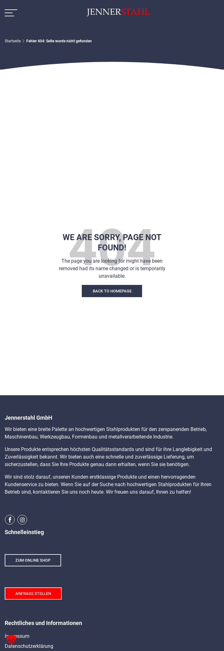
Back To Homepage (112, 291)
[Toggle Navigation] (11, 12)
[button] (11, 639)
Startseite (13, 41)
